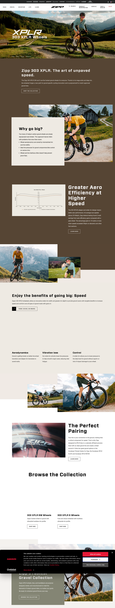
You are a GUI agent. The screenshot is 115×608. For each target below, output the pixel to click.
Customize (95, 594)
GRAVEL (11, 7)
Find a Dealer (103, 7)
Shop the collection (30, 91)
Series (22, 56)
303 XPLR (28, 56)
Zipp (13, 56)
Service (95, 6)
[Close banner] (112, 587)
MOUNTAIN (20, 7)
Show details (28, 604)
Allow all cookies (95, 589)
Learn (34, 7)
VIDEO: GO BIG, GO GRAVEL (27, 308)
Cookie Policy (54, 599)
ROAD (4, 7)
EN (112, 2)
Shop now (32, 526)
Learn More (74, 231)
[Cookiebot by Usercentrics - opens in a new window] (11, 604)
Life (28, 7)
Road (17, 56)
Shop (110, 6)
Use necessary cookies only (95, 599)
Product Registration (85, 7)
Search (75, 6)
